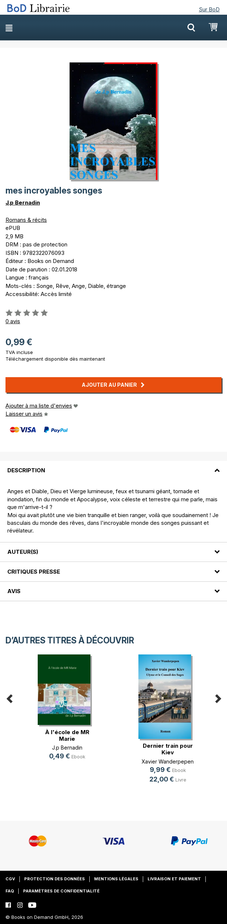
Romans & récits (26, 219)
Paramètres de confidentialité (61, 891)
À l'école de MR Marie (67, 735)
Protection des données (54, 878)
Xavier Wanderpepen (168, 761)
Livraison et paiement (174, 878)
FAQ (9, 891)
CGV (10, 878)
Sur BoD (209, 9)
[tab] (113, 466)
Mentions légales (116, 878)
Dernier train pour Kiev (168, 749)
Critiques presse (33, 571)
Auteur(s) (22, 551)
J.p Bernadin (22, 202)
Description (26, 470)
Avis (14, 591)
